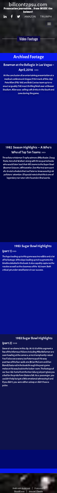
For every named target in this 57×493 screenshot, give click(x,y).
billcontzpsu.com (28, 4)
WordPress (19, 491)
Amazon (30, 16)
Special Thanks (36, 491)
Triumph (46, 16)
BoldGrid (26, 488)
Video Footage (28, 38)
